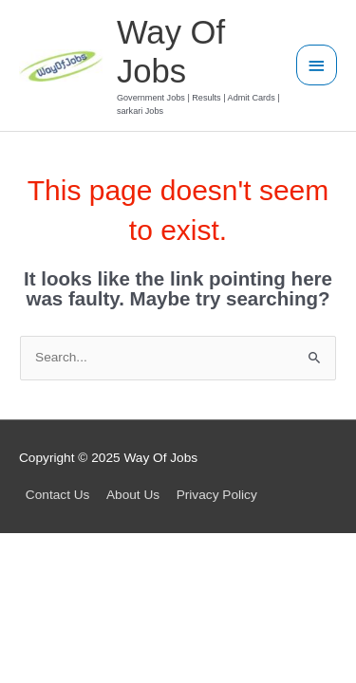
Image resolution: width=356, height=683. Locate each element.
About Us (132, 495)
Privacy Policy (217, 495)
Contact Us (58, 495)
